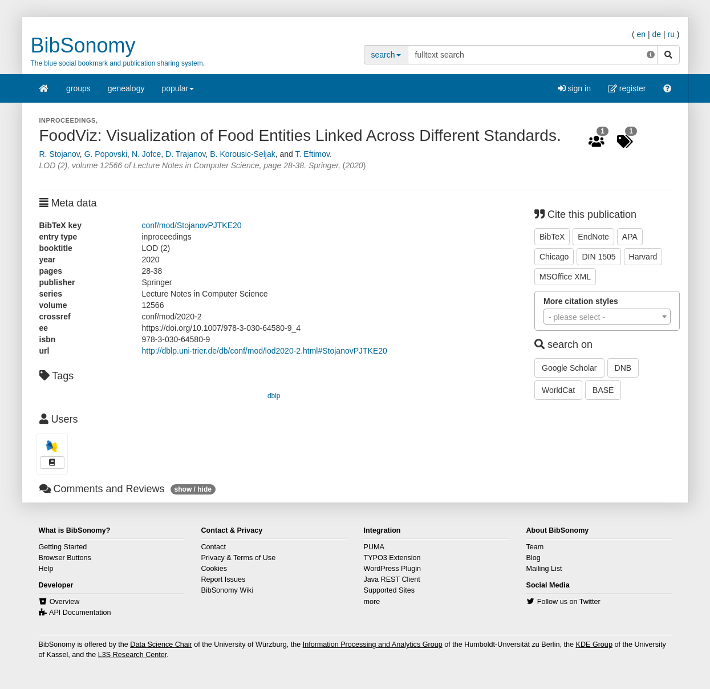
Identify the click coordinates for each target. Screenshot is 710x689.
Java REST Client (392, 579)
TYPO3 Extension (392, 558)
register (627, 88)
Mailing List (544, 569)
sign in (574, 88)
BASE (603, 390)
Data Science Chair (161, 645)
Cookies (214, 569)
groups (78, 88)
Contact (213, 547)
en (641, 34)
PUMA (374, 547)
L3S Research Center (132, 655)
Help (46, 569)
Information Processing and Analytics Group (373, 645)
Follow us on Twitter (569, 602)
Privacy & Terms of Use (238, 558)
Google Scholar (569, 367)
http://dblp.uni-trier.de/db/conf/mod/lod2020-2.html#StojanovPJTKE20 (264, 350)
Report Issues (223, 579)
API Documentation (80, 613)
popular (177, 92)
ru (670, 34)
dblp (273, 396)
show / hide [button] (193, 489)
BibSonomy (83, 45)
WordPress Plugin (392, 569)
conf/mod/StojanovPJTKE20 (192, 225)
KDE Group (593, 645)
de (656, 34)
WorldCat (558, 390)
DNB (623, 367)
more (372, 602)
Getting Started (63, 547)
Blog (533, 558)
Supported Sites (389, 590)
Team (535, 547)
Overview (64, 602)
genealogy (126, 88)
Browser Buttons (65, 558)
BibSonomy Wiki (227, 590)
